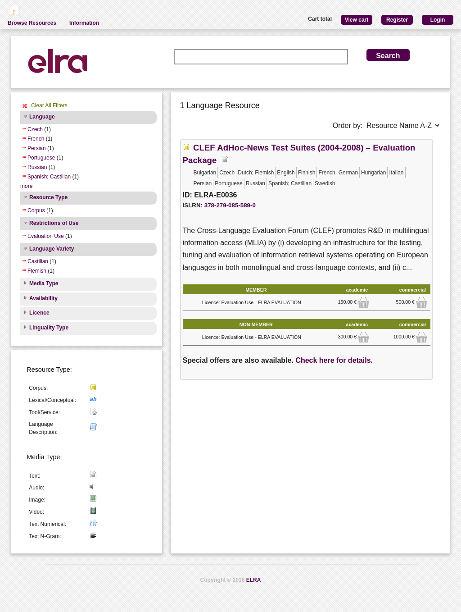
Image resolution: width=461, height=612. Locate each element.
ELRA (253, 580)
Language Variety (51, 249)
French (35, 139)
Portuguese (41, 158)
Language (42, 117)
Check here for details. (334, 360)
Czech (35, 129)
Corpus (36, 210)
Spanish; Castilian (49, 177)
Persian (36, 148)
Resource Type (48, 197)
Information (84, 23)
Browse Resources (32, 23)
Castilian (37, 261)
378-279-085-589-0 (230, 205)
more (26, 186)
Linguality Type (48, 327)
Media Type (43, 283)
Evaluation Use (45, 236)
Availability (43, 298)
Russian (37, 167)
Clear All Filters (49, 105)
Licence (39, 313)
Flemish (36, 271)
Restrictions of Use (53, 223)
